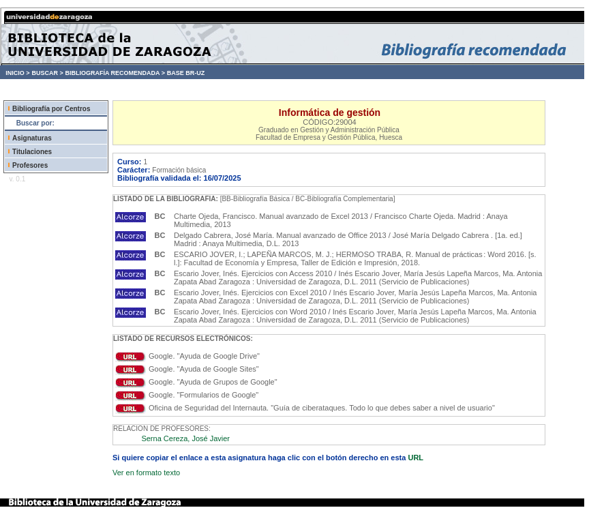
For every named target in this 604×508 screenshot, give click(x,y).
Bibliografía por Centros (51, 109)
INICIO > (17, 73)
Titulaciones (32, 151)
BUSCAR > (47, 73)
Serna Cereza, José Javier (185, 438)
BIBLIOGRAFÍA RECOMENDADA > (115, 73)
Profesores (30, 165)
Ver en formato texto (146, 472)
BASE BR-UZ (186, 73)
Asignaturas (32, 138)
